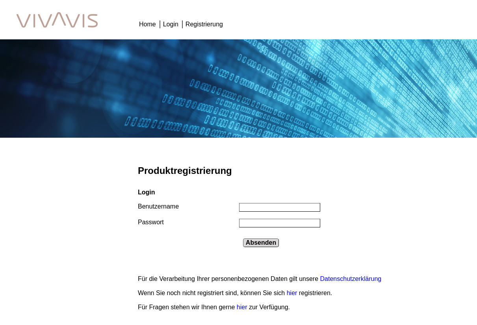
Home (147, 24)
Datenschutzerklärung (351, 278)
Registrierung (204, 24)
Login (170, 24)
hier (293, 293)
